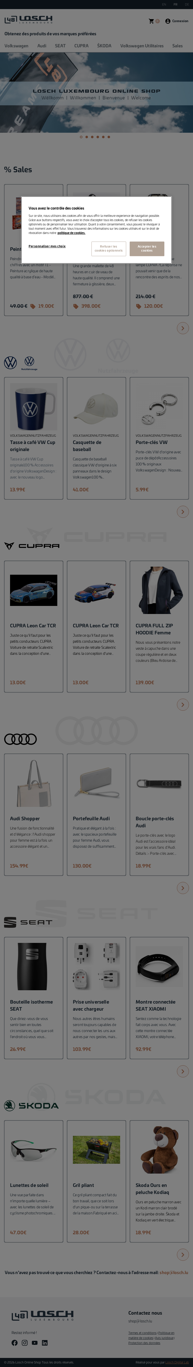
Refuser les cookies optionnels (109, 248)
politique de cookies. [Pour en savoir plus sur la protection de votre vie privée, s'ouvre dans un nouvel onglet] (71, 233)
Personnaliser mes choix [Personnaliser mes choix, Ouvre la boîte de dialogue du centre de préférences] (47, 246)
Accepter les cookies (147, 248)
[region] (96, 230)
